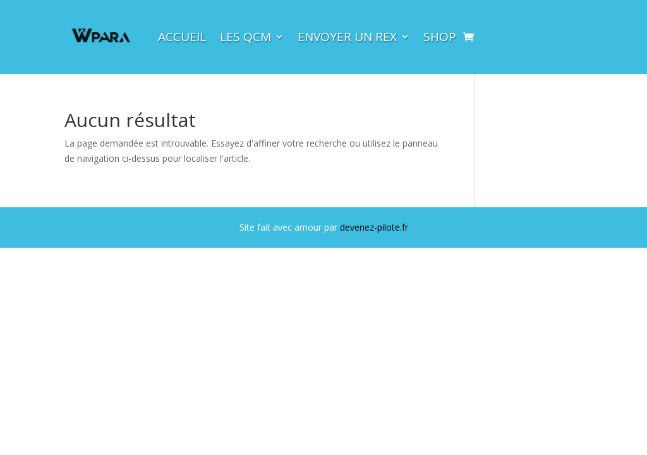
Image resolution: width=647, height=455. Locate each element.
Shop (439, 36)
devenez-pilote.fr (374, 227)
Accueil (182, 36)
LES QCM (245, 36)
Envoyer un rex (347, 36)
